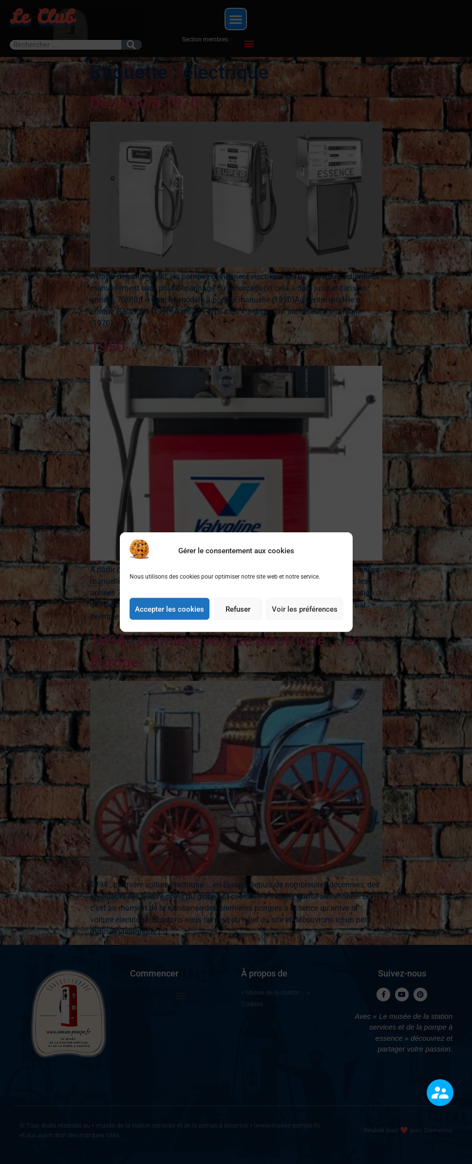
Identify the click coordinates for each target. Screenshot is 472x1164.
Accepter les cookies (169, 612)
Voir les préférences (305, 612)
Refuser (238, 612)
